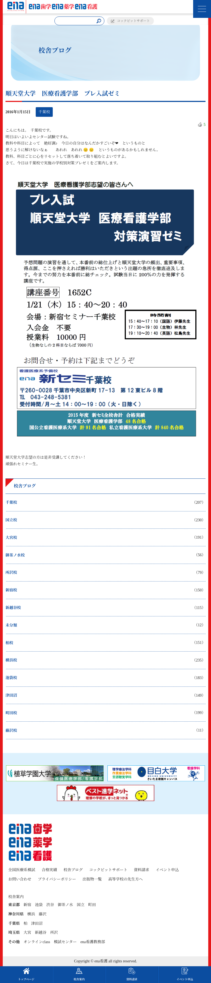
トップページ (26, 974)
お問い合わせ (19, 879)
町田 (92, 905)
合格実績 (49, 870)
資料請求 (141, 870)
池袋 (39, 905)
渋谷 (50, 905)
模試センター (65, 942)
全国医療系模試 (21, 870)
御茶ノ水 (65, 905)
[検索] (99, 21)
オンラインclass (37, 942)
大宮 (27, 933)
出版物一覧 (92, 879)
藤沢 (42, 914)
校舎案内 (79, 974)
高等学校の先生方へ (125, 879)
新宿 (27, 905)
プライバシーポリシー (57, 879)
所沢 (54, 933)
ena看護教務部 (92, 942)
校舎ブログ (73, 870)
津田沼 (37, 923)
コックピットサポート (133, 21)
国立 (81, 905)
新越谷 (40, 933)
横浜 (31, 914)
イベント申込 (167, 870)
